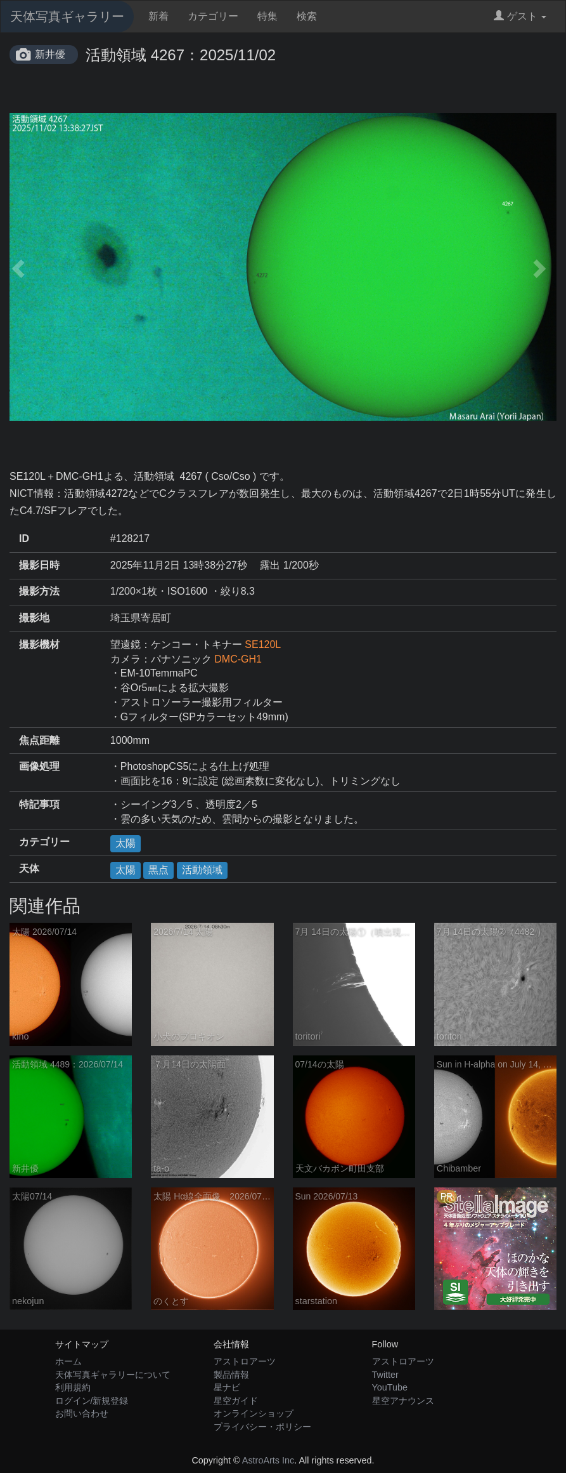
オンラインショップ (253, 1413)
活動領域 (202, 869)
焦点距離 (39, 740)
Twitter (385, 1375)
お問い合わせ (81, 1413)
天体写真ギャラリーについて (112, 1375)
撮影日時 (39, 565)
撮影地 (34, 617)
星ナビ (227, 1387)
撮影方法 (39, 591)
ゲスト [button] (520, 16)
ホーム (68, 1361)
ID (24, 538)
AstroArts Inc (268, 1460)
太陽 (125, 843)
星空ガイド (236, 1401)
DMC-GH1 (238, 659)
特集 (267, 16)
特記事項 (39, 804)
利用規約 (73, 1387)
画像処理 (39, 766)
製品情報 (231, 1375)
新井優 (50, 54)
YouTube (390, 1387)
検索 (307, 16)
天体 (29, 868)
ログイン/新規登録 (92, 1401)
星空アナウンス (403, 1401)
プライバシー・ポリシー (262, 1427)
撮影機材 (39, 644)
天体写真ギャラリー (67, 16)
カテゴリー (213, 16)
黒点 (158, 869)
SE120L (263, 644)
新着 (158, 16)
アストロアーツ (245, 1361)
